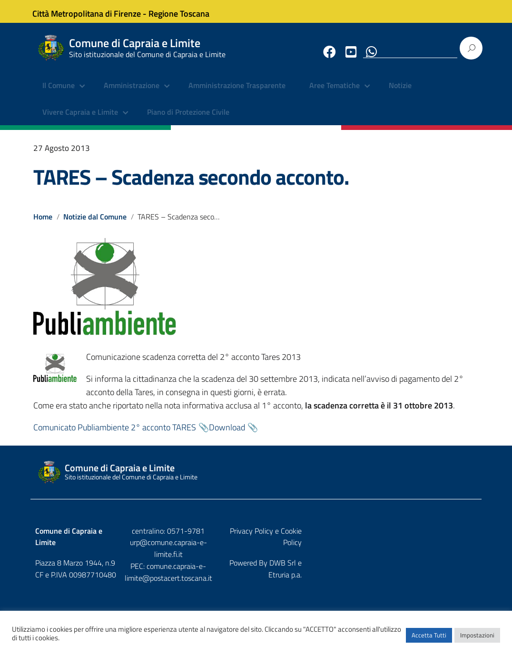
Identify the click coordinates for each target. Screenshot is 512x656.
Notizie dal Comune (95, 223)
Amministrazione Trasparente (237, 93)
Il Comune (58, 93)
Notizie (400, 93)
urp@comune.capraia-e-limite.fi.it (256, 549)
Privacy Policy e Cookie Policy (430, 537)
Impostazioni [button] (477, 639)
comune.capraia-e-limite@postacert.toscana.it (256, 567)
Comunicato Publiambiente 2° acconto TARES (114, 433)
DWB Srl (422, 558)
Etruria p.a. (460, 558)
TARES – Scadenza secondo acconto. (191, 184)
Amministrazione (131, 93)
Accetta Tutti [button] (429, 639)
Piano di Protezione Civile (188, 119)
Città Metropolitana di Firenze (93, 11)
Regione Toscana (185, 11)
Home (42, 223)
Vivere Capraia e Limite (80, 119)
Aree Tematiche (334, 93)
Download (227, 433)
